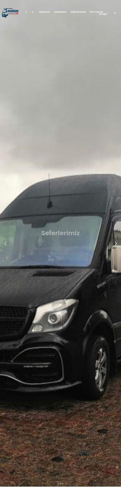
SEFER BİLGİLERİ (78, 12)
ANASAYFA (44, 12)
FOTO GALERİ (96, 12)
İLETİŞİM (103, 14)
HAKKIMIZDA (60, 12)
